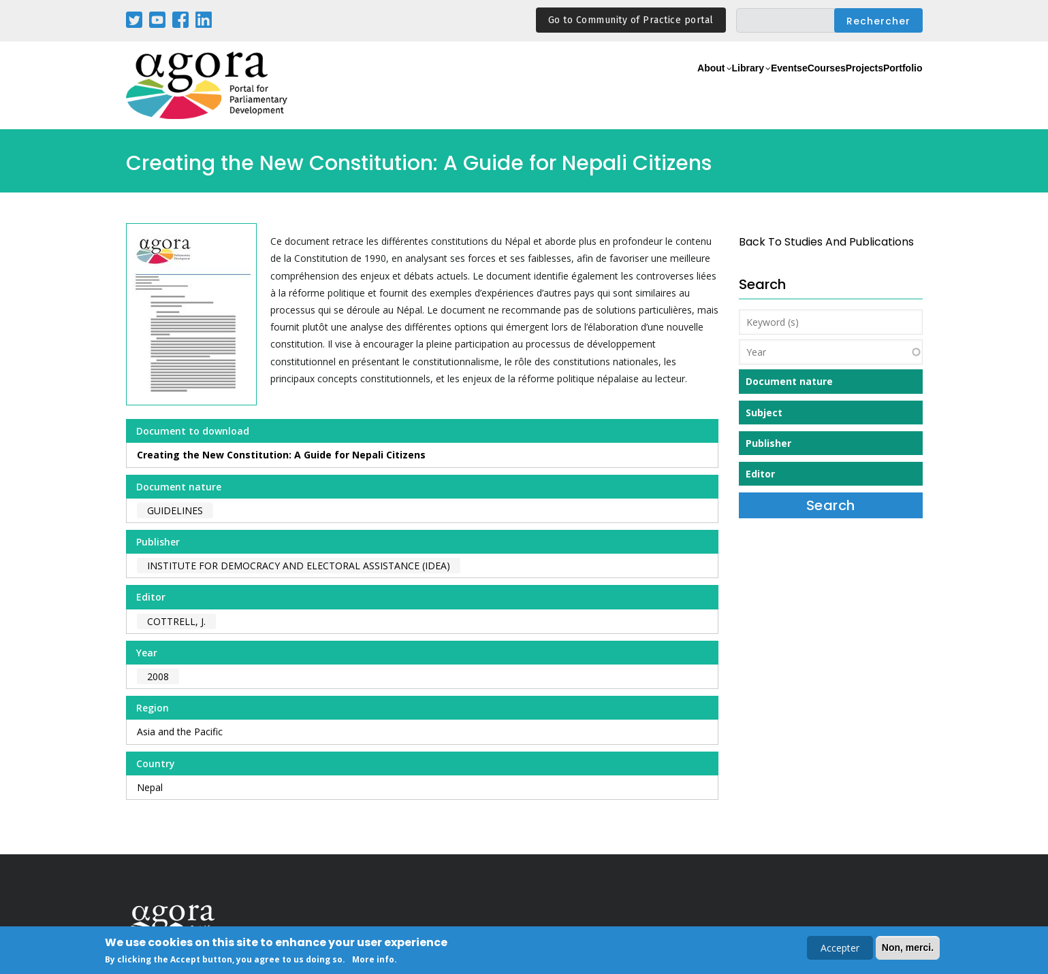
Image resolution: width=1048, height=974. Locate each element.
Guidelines (175, 510)
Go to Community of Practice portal (631, 20)
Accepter (840, 949)
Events (725, 86)
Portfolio (894, 86)
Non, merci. (908, 948)
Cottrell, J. (176, 621)
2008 (158, 676)
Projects (838, 86)
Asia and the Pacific (180, 731)
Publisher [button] (768, 443)
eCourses (779, 86)
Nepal (150, 787)
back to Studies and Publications (826, 242)
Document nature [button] (789, 381)
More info (373, 961)
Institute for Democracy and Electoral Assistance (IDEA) (298, 565)
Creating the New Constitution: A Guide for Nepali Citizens (281, 454)
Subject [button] (764, 412)
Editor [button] (760, 473)
